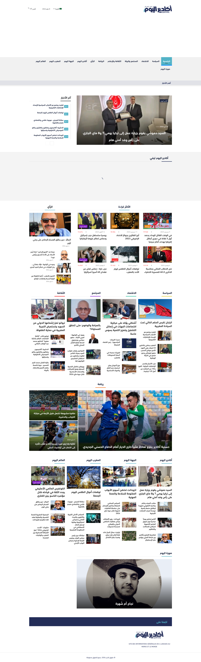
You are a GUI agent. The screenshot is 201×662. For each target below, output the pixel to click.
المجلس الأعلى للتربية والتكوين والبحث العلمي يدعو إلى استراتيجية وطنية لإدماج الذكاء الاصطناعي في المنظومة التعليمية (76, 522)
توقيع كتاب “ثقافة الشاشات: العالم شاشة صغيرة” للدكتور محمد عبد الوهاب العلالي (40, 339)
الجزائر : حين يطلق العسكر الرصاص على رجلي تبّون (52, 241)
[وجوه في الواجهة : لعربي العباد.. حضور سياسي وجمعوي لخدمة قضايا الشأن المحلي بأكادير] (93, 338)
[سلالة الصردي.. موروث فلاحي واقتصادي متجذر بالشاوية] (93, 505)
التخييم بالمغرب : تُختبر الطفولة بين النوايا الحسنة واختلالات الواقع (43, 277)
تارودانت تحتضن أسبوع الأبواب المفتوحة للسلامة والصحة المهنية (120, 493)
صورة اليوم (165, 69)
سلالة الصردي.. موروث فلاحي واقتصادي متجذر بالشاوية (75, 504)
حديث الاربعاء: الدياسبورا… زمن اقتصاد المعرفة (111, 342)
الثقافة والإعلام (114, 61)
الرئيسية (166, 61)
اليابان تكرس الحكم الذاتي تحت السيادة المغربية (156, 324)
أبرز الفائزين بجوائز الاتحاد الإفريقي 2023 (127, 236)
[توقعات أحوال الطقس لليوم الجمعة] (84, 477)
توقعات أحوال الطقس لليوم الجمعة (86, 493)
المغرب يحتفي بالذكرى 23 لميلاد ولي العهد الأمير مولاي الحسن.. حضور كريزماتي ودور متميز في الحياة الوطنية (147, 351)
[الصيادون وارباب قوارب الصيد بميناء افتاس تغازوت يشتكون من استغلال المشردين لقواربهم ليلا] (93, 354)
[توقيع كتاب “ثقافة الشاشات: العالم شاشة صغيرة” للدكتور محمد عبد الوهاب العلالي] (58, 340)
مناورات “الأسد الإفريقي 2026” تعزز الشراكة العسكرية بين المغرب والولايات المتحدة (41, 532)
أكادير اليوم (82, 61)
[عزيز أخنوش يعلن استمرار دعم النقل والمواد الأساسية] (129, 369)
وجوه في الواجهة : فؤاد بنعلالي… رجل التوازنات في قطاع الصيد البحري (42, 266)
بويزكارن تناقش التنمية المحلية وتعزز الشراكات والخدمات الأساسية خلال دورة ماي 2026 (75, 370)
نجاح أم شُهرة (124, 602)
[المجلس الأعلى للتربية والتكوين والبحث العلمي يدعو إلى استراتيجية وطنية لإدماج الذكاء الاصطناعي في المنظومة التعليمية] (93, 518)
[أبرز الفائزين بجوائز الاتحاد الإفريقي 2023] (124, 221)
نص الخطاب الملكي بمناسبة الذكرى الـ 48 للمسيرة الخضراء (158, 270)
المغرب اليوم (54, 61)
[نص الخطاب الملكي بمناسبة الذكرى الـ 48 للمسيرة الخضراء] (157, 254)
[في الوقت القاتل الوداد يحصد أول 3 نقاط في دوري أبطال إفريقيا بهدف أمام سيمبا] (157, 221)
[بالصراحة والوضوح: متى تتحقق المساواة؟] (84, 310)
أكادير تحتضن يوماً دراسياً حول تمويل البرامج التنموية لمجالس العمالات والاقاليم (149, 524)
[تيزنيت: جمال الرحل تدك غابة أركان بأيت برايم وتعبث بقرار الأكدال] (129, 536)
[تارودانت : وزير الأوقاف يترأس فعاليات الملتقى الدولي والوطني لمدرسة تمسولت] (129, 522)
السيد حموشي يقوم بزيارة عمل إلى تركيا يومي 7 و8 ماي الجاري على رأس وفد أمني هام (124, 131)
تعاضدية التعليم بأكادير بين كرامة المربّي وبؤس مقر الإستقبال (147, 537)
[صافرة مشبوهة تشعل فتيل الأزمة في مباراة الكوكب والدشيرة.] (53, 405)
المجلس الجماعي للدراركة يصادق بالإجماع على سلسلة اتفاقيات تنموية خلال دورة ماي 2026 (111, 508)
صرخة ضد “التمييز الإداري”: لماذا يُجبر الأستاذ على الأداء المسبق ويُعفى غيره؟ (42, 254)
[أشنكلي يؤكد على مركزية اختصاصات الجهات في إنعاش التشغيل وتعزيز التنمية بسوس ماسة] (119, 309)
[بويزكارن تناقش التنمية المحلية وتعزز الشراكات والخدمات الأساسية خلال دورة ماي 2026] (93, 370)
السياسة (155, 61)
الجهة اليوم (69, 61)
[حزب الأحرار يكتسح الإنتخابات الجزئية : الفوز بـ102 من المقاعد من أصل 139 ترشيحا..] (165, 367)
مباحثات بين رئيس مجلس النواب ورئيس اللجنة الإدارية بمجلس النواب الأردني (76, 539)
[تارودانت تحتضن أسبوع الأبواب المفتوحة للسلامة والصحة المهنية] (119, 476)
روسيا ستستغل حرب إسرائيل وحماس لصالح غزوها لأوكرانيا (93, 236)
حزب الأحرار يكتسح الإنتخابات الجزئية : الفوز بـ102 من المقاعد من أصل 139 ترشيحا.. (147, 367)
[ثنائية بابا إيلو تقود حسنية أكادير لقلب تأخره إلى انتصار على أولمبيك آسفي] (53, 436)
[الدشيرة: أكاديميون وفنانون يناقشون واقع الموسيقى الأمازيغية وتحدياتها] (58, 353)
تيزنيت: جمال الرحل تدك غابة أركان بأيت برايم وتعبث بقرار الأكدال (111, 534)
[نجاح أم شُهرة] (124, 583)
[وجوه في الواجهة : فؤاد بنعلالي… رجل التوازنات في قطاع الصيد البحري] (64, 268)
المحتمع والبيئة (131, 61)
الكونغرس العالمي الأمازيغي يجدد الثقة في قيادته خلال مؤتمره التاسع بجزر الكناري (50, 492)
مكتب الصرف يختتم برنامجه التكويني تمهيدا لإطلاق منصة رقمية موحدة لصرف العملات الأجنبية (147, 508)
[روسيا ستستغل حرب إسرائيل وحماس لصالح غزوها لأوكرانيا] (92, 221)
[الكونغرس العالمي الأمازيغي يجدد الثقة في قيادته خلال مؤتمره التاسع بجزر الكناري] (48, 475)
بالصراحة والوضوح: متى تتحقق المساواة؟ (85, 327)
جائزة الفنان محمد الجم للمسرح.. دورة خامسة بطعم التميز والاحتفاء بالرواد (40, 366)
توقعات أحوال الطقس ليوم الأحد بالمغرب (126, 270)
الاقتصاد (145, 61)
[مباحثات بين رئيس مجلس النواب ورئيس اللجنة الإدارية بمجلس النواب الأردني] (93, 539)
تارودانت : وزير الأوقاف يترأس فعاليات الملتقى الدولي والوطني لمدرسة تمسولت (111, 522)
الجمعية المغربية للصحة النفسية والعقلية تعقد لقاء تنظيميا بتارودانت (40, 517)
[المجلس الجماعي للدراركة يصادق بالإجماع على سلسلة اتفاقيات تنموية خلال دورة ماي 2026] (129, 507)
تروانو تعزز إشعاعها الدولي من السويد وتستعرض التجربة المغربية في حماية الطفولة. (49, 326)
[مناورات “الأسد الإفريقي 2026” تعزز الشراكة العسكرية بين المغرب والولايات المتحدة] (58, 531)
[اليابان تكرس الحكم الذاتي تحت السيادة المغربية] (155, 309)
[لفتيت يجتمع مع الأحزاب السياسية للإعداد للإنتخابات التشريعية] (165, 335)
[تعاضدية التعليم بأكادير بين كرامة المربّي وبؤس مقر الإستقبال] (165, 538)
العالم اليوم (41, 61)
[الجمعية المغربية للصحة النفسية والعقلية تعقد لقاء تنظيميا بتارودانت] (58, 518)
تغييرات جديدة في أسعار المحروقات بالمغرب (113, 355)
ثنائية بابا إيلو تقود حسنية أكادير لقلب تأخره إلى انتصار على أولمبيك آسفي (55, 445)
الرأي (92, 61)
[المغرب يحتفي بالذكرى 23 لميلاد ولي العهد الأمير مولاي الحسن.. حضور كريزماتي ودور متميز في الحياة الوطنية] (165, 349)
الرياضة (101, 61)
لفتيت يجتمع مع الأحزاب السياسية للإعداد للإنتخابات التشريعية (149, 335)
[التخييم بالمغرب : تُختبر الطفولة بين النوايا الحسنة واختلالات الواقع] (64, 279)
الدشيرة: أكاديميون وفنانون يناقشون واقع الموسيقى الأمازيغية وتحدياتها (40, 353)
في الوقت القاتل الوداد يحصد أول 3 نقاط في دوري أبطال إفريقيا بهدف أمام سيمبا (158, 238)
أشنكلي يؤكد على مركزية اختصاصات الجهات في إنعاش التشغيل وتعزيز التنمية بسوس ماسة (120, 328)
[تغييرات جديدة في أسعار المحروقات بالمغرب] (129, 356)
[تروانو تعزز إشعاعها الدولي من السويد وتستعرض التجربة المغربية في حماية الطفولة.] (48, 309)
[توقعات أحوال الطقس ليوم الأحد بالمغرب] (124, 254)
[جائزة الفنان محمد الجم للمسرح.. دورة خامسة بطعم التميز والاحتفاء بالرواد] (58, 366)
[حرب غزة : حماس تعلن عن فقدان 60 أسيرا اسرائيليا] (92, 254)
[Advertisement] (100, 37)
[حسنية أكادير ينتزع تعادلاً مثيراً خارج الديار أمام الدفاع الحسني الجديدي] (125, 420)
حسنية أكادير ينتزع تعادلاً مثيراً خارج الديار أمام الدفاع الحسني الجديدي (128, 442)
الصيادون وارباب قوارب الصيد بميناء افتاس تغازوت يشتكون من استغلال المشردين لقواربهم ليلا (75, 355)
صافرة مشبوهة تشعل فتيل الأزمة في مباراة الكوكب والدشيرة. (55, 414)
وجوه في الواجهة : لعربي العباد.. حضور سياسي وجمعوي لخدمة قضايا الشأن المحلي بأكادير (77, 340)
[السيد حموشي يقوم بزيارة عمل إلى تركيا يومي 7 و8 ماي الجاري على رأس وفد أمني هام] (124, 120)
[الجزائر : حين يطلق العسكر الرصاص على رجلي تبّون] (50, 224)
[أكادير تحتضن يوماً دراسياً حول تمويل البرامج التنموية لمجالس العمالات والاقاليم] (165, 522)
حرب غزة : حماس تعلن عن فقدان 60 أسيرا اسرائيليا (95, 270)
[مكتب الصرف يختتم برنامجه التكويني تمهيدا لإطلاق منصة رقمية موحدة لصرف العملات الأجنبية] (165, 507)
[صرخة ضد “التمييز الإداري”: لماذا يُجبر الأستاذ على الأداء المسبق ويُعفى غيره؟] (64, 255)
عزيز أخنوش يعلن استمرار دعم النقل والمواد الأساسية (113, 368)
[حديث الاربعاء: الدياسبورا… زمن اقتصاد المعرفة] (129, 343)
